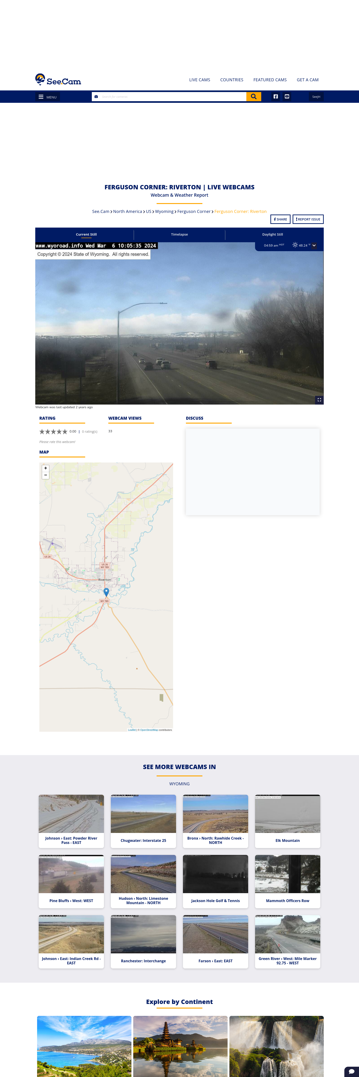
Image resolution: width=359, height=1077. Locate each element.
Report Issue (308, 219)
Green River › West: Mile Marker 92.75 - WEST (284, 951)
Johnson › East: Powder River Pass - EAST (75, 833)
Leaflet (132, 724)
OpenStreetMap (149, 724)
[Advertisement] (179, 34)
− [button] (45, 470)
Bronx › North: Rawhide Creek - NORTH (214, 833)
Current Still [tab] (89, 234)
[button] (309, 245)
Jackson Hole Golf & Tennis (214, 892)
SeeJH (316, 97)
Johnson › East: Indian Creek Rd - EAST (75, 951)
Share (280, 219)
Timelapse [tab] (179, 234)
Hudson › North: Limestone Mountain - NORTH (144, 892)
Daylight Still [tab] (269, 234)
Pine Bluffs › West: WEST (75, 892)
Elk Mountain (284, 834)
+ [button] (45, 463)
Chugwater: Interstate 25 (144, 834)
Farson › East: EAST (214, 951)
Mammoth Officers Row (284, 892)
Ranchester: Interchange (144, 951)
